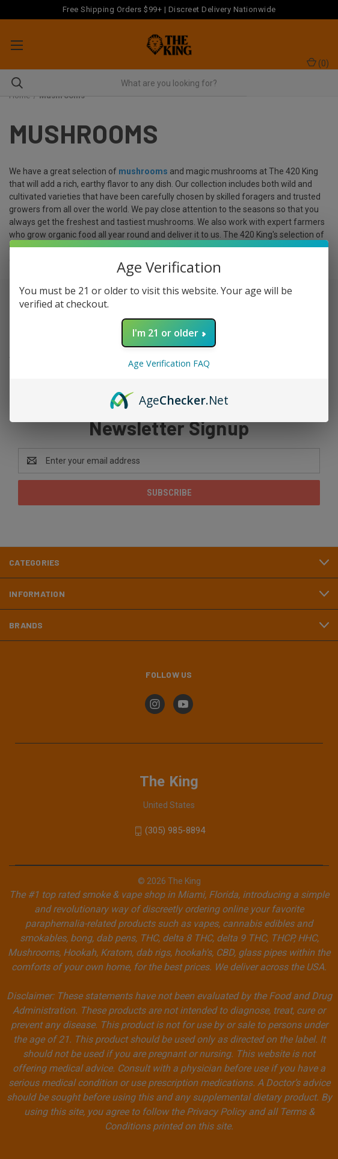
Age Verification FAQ (169, 363)
